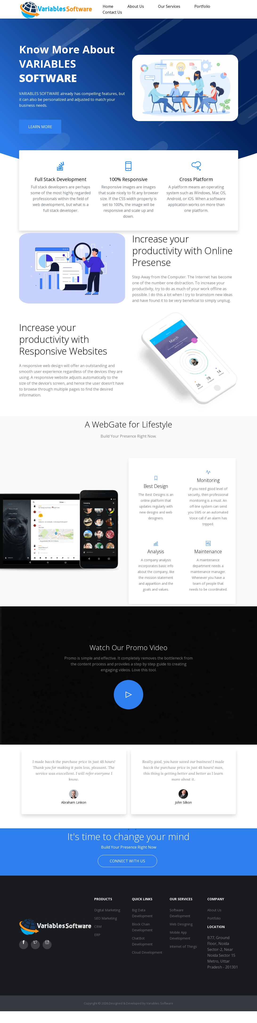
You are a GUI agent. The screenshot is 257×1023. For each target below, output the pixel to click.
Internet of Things (183, 946)
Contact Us (112, 12)
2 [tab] (128, 829)
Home (108, 6)
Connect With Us (127, 861)
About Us (135, 6)
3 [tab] (135, 829)
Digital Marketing (107, 910)
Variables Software (159, 1003)
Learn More (40, 126)
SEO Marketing (105, 918)
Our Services (169, 6)
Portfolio (202, 6)
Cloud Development (147, 952)
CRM (98, 926)
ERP (97, 934)
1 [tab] (121, 829)
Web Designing (181, 924)
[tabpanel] (74, 786)
